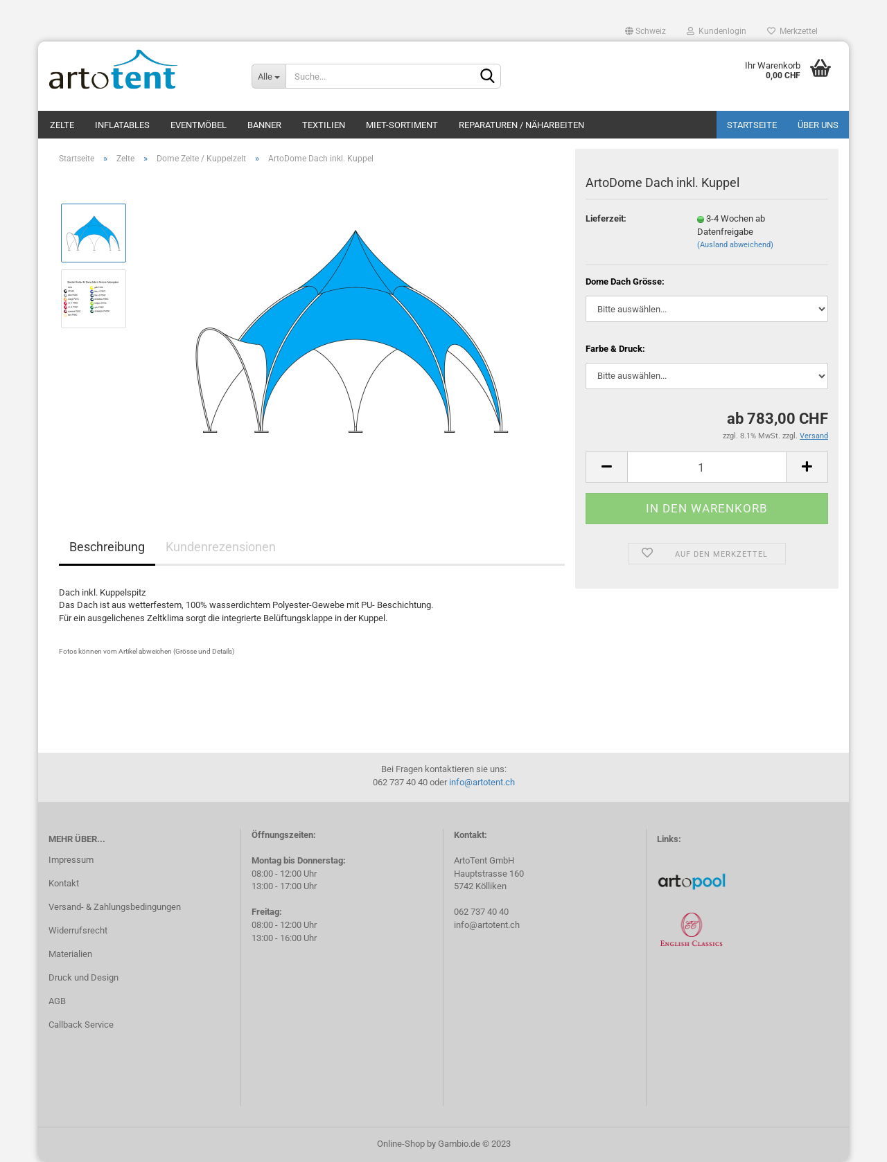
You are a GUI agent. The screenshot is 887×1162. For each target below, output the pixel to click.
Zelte (62, 125)
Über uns (818, 125)
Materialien (70, 954)
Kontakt (64, 883)
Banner (264, 125)
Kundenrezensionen (221, 546)
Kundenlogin (716, 31)
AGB (57, 1001)
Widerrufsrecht (78, 930)
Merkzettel (792, 31)
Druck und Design (83, 977)
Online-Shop (401, 1143)
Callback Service (81, 1024)
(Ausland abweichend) (735, 244)
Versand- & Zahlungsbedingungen (115, 907)
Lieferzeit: (606, 218)
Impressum (71, 860)
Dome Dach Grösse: (625, 281)
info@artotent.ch (482, 782)
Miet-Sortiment (402, 125)
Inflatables (122, 125)
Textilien (323, 125)
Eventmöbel (198, 125)
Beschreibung (107, 546)
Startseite (752, 125)
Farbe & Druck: (615, 348)
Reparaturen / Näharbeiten (521, 125)
